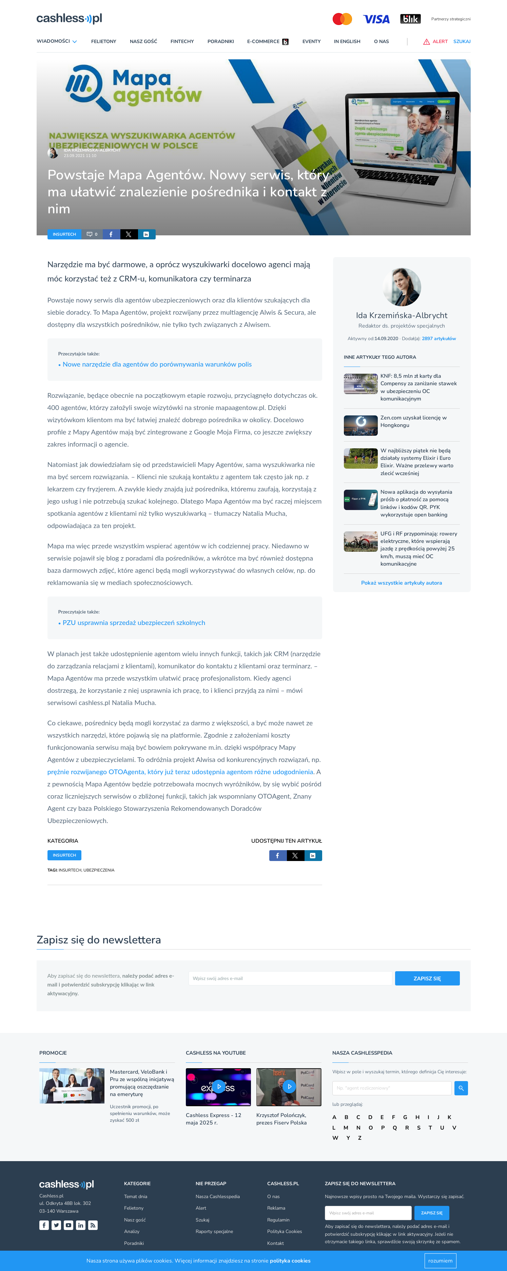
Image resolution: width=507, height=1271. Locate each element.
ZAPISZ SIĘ (427, 978)
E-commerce (263, 41)
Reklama (276, 1208)
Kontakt (275, 1243)
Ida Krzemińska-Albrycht (92, 150)
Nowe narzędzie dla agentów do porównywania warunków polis (155, 364)
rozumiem (440, 1261)
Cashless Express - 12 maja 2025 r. (213, 1119)
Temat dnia (135, 1196)
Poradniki (221, 41)
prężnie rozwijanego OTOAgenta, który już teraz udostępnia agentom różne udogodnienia (180, 771)
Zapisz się (432, 1213)
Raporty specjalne (214, 1231)
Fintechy (182, 41)
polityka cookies (290, 1261)
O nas (381, 41)
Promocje (53, 1053)
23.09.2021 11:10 (80, 155)
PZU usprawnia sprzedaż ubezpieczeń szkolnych (132, 622)
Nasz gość (143, 41)
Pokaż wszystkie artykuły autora (401, 583)
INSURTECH (64, 234)
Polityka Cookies (284, 1231)
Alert (201, 1208)
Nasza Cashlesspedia (218, 1196)
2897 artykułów (439, 338)
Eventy (312, 41)
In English (347, 41)
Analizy (131, 1231)
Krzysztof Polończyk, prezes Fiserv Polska (281, 1119)
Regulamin (278, 1220)
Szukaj (202, 1220)
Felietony (103, 41)
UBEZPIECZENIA (99, 870)
